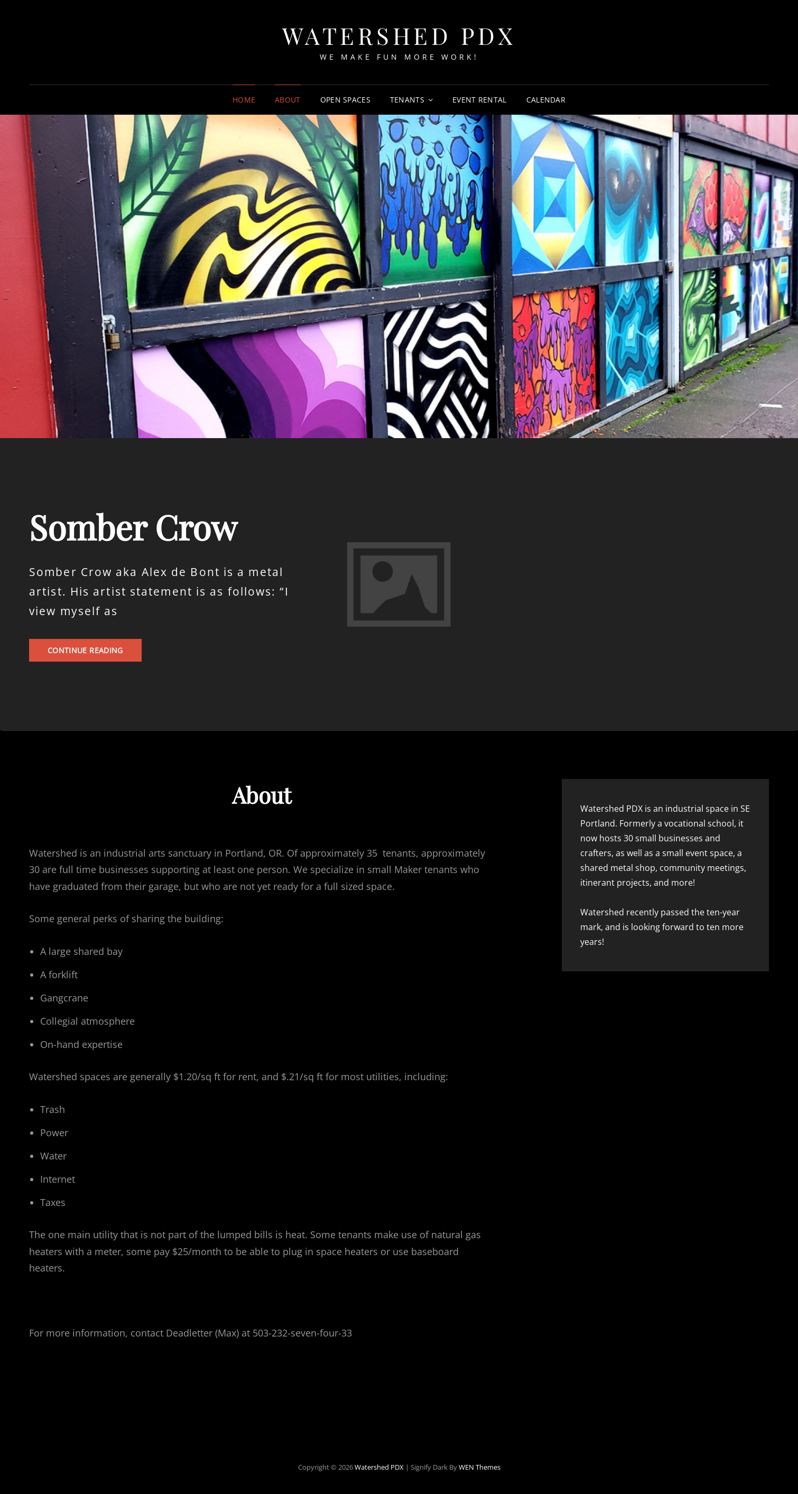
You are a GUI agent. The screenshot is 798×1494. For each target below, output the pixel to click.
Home (244, 100)
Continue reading (95, 653)
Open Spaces (345, 100)
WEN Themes (479, 1467)
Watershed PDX (399, 35)
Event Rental (479, 100)
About (287, 100)
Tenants (407, 100)
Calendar (545, 100)
